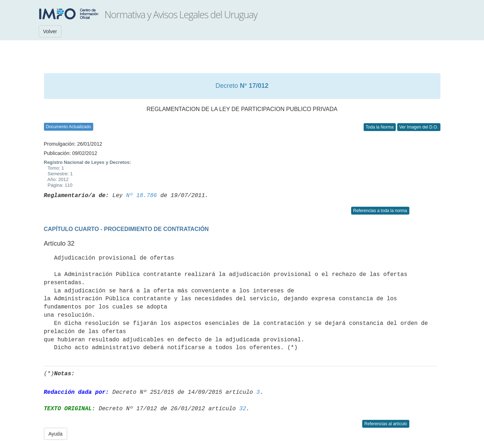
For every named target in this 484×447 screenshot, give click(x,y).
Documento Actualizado (68, 126)
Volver (50, 31)
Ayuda (56, 434)
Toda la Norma (380, 127)
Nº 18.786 (141, 195)
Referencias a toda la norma (380, 210)
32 (242, 409)
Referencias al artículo (385, 423)
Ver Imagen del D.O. (418, 127)
